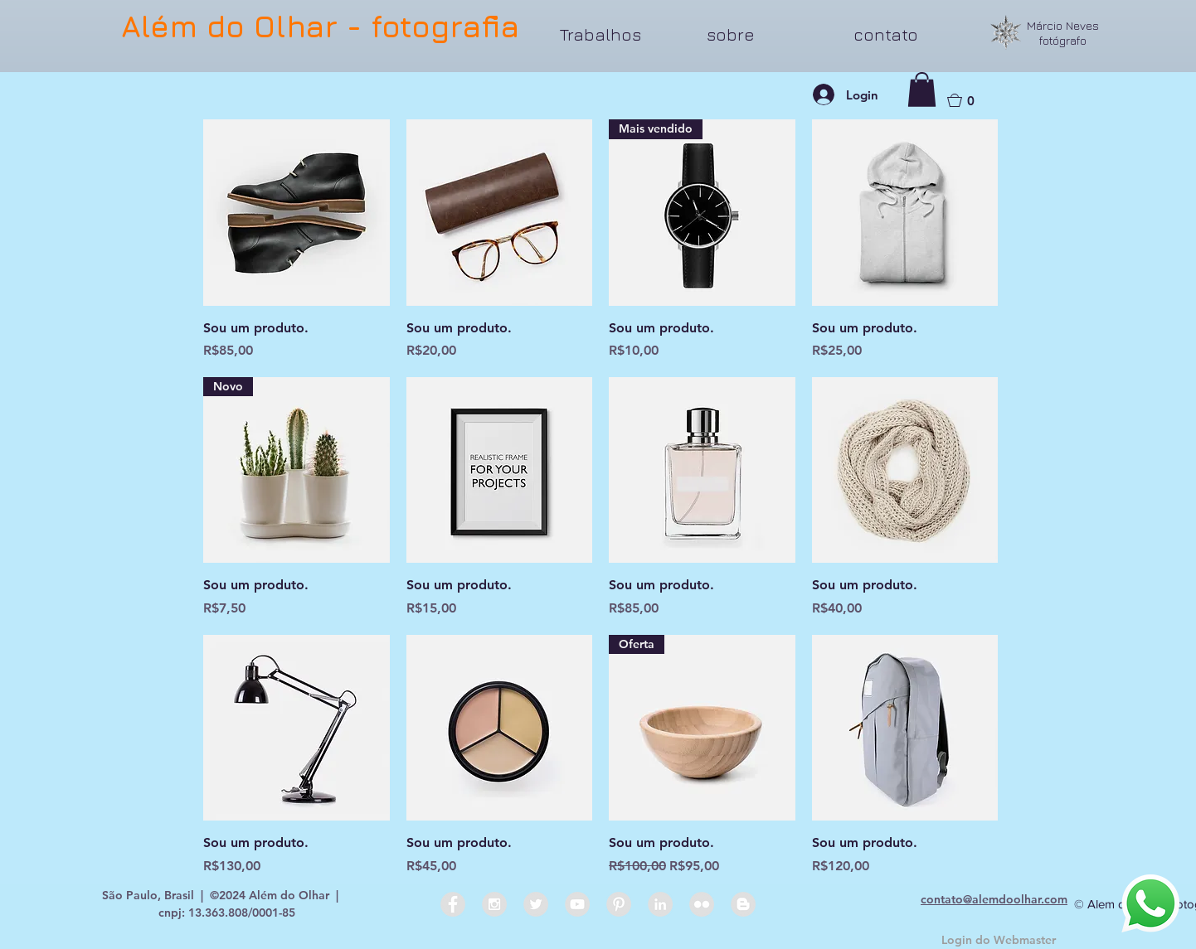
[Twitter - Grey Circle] (535, 904)
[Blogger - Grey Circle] (743, 904)
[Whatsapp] (1150, 903)
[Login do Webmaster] (998, 940)
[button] (620, 34)
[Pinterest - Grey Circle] (618, 904)
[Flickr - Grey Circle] (701, 904)
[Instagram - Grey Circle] (494, 904)
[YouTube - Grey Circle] (577, 904)
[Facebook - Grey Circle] (452, 904)
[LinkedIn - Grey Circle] (660, 904)
